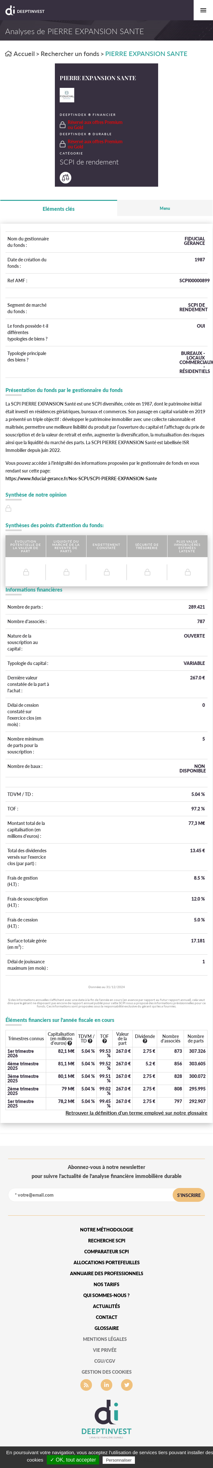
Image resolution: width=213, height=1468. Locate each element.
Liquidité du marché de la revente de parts (66, 546)
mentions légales (105, 1339)
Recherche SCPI (106, 1240)
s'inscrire (189, 1195)
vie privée (105, 1350)
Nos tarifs (106, 1284)
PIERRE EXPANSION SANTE (146, 53)
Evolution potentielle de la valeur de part (25, 546)
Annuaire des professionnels (106, 1273)
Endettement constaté (106, 546)
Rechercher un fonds (70, 53)
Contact (106, 1317)
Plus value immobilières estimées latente (187, 546)
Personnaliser (119, 1460)
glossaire (107, 1328)
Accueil (20, 53)
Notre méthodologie (106, 1229)
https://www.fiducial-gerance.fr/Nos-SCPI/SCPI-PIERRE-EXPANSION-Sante (81, 478)
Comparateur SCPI (106, 1251)
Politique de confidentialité (164, 1460)
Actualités (106, 1306)
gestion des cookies (107, 1372)
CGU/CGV (104, 1361)
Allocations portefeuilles (107, 1262)
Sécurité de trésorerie (147, 546)
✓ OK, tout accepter (73, 1460)
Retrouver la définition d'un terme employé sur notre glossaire (137, 1112)
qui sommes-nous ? (106, 1295)
